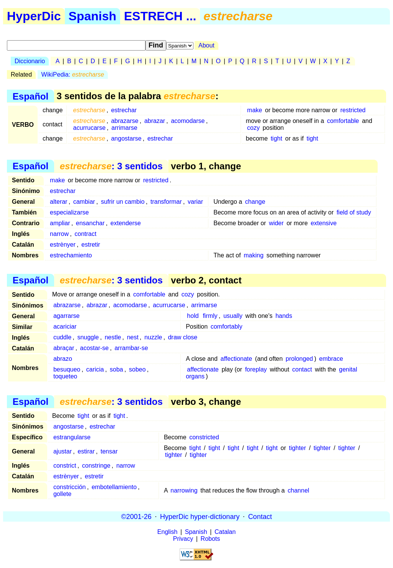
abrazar (154, 121)
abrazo (62, 358)
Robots (210, 538)
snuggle (88, 337)
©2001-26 (136, 516)
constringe (96, 465)
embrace (331, 358)
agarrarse (66, 316)
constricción (69, 487)
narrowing (183, 490)
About (206, 45)
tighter (297, 448)
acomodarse (188, 121)
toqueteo (65, 376)
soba (116, 369)
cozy (253, 127)
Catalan (225, 532)
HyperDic (34, 16)
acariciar (64, 326)
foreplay (256, 369)
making (254, 255)
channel (298, 490)
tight (276, 138)
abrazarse (124, 121)
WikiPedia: (72, 74)
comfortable (343, 121)
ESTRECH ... (160, 16)
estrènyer (63, 244)
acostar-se (94, 348)
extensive (323, 223)
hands (284, 316)
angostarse (126, 138)
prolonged (299, 358)
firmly (210, 316)
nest (133, 337)
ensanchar (90, 223)
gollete (62, 494)
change (255, 201)
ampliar (60, 223)
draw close (182, 337)
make (254, 110)
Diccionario (30, 61)
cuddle (62, 337)
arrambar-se (131, 348)
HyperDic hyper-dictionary (199, 516)
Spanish (92, 16)
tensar (109, 451)
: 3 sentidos (111, 166)
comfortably (227, 326)
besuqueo (66, 369)
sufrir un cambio (123, 201)
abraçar (63, 348)
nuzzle (153, 337)
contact (302, 369)
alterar (58, 201)
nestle (113, 337)
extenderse (126, 223)
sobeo (137, 369)
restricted (353, 110)
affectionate (236, 358)
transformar (166, 201)
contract (85, 234)
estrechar (124, 110)
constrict (64, 465)
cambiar (84, 201)
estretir (90, 244)
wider (276, 223)
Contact (260, 516)
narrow (59, 234)
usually (233, 316)
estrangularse (72, 437)
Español (30, 96)
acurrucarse (89, 127)
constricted (204, 437)
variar (195, 201)
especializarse (69, 212)
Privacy (183, 538)
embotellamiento (114, 487)
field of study (354, 212)
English (167, 532)
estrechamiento (71, 255)
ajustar (62, 451)
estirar (86, 451)
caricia (95, 369)
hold (192, 316)
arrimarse (124, 127)
